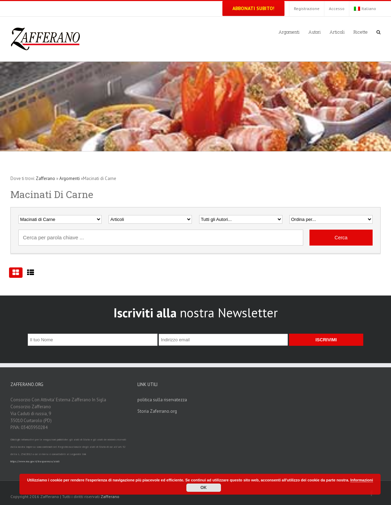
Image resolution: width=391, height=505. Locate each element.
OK (204, 487)
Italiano (365, 8)
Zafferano (45, 178)
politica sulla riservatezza (162, 400)
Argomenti (69, 178)
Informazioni (361, 480)
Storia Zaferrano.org (157, 411)
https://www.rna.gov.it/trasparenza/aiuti (35, 461)
